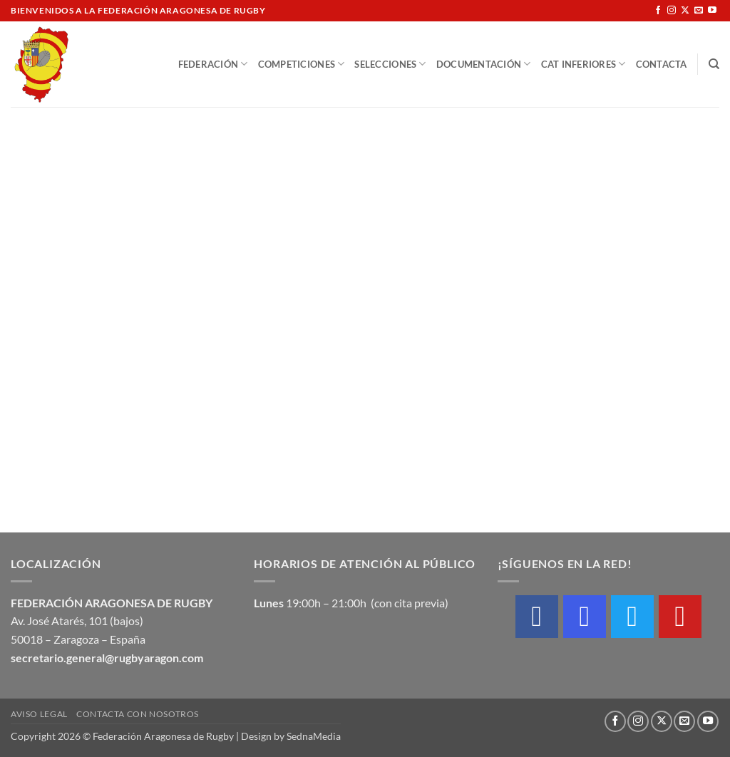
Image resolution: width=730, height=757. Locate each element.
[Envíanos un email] (698, 11)
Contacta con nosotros (137, 714)
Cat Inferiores (583, 64)
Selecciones (390, 64)
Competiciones (301, 64)
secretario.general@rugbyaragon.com (107, 657)
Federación (213, 64)
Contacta (661, 64)
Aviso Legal (39, 714)
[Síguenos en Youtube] (712, 11)
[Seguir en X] (685, 11)
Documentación (483, 64)
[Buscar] (714, 64)
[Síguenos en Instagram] (671, 11)
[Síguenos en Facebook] (658, 11)
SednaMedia (314, 736)
